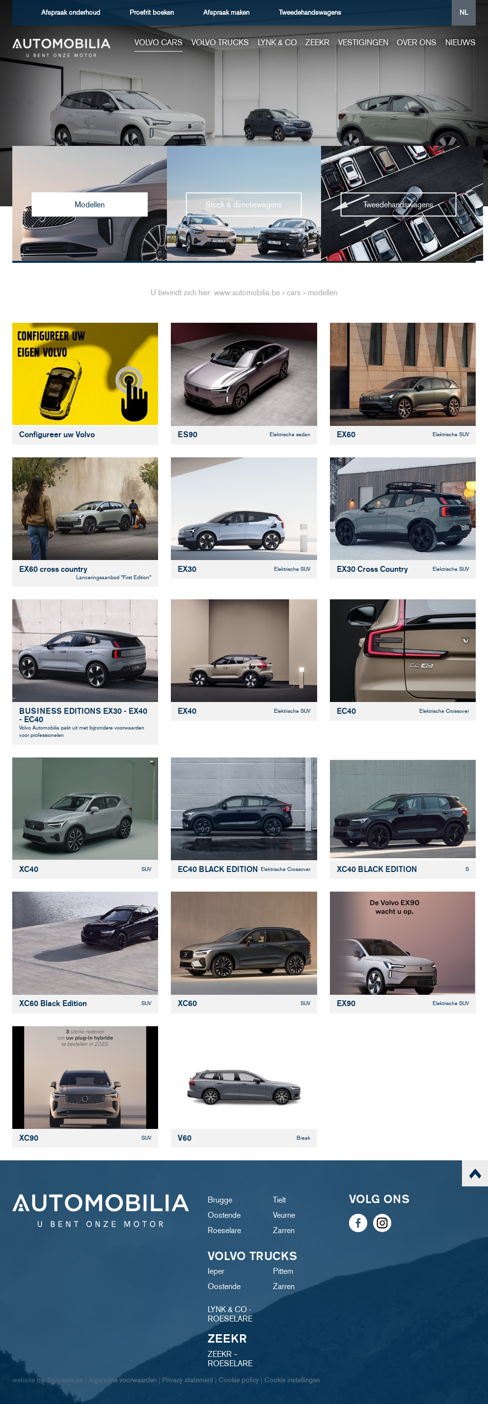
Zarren (284, 1230)
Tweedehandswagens (310, 12)
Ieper (216, 1271)
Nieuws (460, 42)
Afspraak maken (226, 12)
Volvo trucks (220, 42)
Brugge (220, 1200)
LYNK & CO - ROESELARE (230, 1314)
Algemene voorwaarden (122, 1380)
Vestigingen (363, 42)
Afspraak (70, 12)
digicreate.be (64, 1380)
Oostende (224, 1215)
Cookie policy (238, 1380)
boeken (152, 12)
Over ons (416, 42)
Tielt (279, 1200)
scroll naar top (475, 1173)
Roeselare (224, 1230)
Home (121, 42)
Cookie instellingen (292, 1380)
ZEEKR (317, 42)
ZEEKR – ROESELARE (230, 1358)
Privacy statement (187, 1380)
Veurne (284, 1215)
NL (464, 12)
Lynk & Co (277, 42)
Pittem (283, 1271)
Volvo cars (159, 42)
